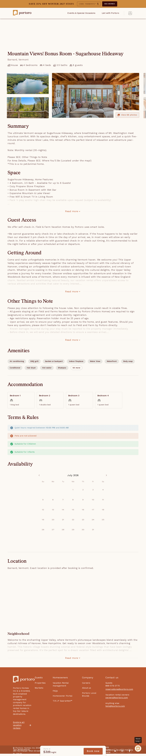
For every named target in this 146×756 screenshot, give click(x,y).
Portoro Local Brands (89, 694)
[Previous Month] (39, 475)
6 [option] (53, 499)
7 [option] (63, 499)
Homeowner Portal (62, 696)
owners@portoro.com (116, 697)
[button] (76, 368)
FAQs (55, 691)
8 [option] (73, 499)
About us (86, 688)
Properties (40, 683)
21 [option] (63, 519)
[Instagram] (122, 751)
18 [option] (103, 509)
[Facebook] (129, 751)
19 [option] (43, 519)
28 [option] (63, 529)
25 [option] (103, 519)
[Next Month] (106, 475)
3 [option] (93, 489)
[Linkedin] (115, 751)
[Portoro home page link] (22, 13)
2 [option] (83, 489)
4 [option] (103, 489)
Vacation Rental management (61, 684)
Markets (39, 688)
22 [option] (73, 519)
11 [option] (103, 499)
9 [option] (83, 499)
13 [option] (53, 509)
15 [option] (73, 509)
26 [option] (43, 529)
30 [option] (83, 529)
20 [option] (53, 519)
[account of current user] (130, 13)
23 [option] (83, 519)
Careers (86, 683)
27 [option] (53, 529)
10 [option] (93, 499)
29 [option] (73, 529)
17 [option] (93, 509)
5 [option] (43, 499)
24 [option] (93, 519)
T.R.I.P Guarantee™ (62, 701)
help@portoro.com (115, 706)
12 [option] (43, 509)
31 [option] (93, 529)
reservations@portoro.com (119, 689)
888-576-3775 (112, 686)
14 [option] (63, 509)
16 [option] (83, 509)
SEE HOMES (109, 4)
